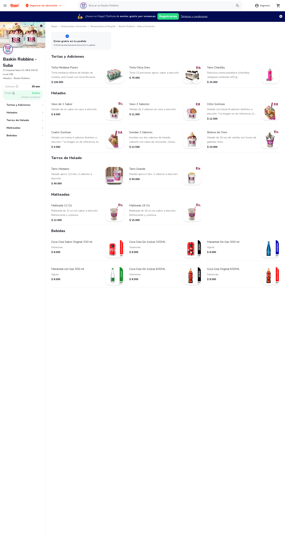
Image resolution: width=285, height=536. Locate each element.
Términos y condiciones (194, 16)
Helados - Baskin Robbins (16, 78)
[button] (44, 5)
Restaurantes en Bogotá (103, 26)
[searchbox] (160, 5)
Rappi (54, 26)
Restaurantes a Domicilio (74, 26)
